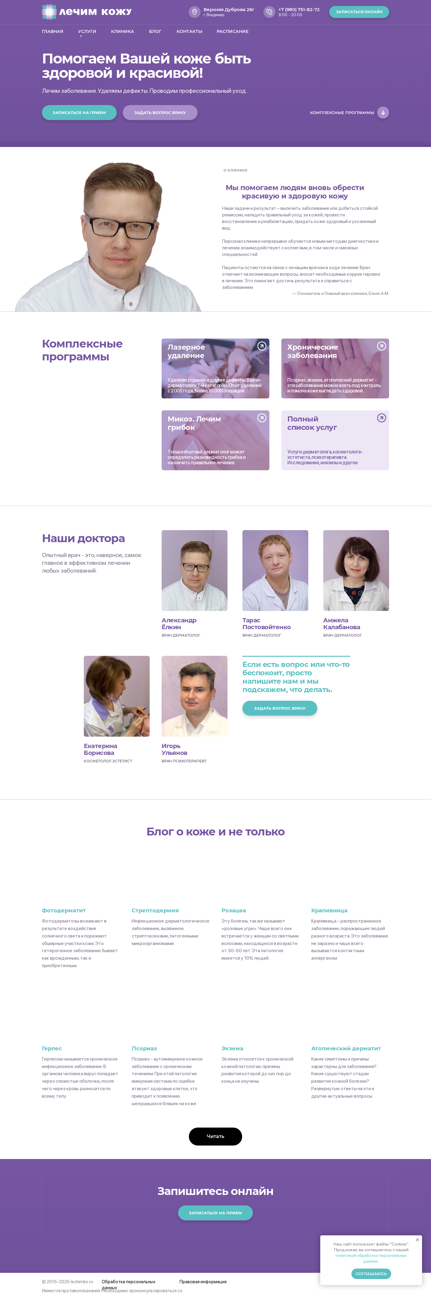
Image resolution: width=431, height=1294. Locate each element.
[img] (215, 368)
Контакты (189, 31)
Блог (155, 31)
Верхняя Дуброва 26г (229, 9)
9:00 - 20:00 (290, 15)
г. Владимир (214, 15)
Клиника (122, 31)
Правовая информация (203, 1282)
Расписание (232, 31)
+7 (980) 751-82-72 (299, 9)
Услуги (87, 31)
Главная (52, 31)
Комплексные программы (342, 112)
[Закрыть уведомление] (418, 1240)
